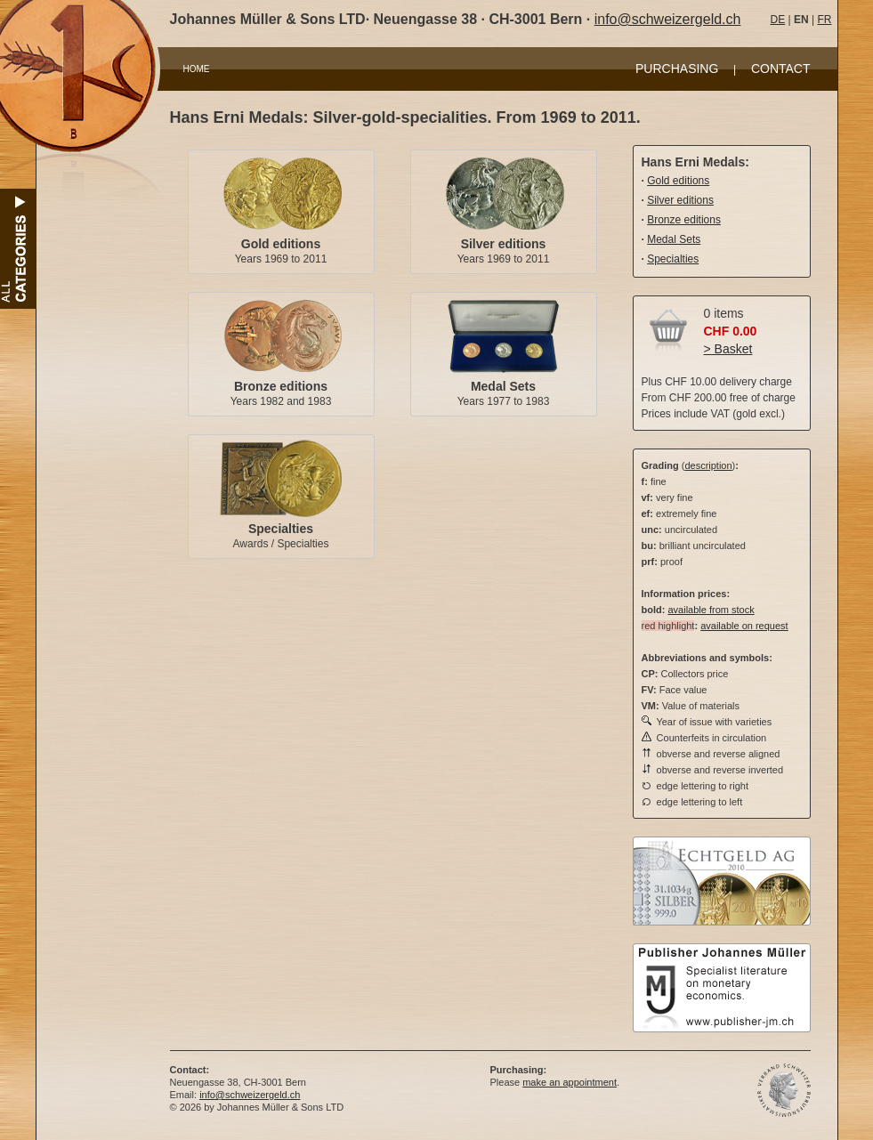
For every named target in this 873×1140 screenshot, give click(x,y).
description (708, 465)
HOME (196, 69)
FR (824, 19)
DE (778, 19)
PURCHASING (676, 68)
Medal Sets (503, 386)
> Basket (728, 349)
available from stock (710, 609)
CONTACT (781, 68)
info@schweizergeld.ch (667, 19)
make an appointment (569, 1082)
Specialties (280, 528)
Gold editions (280, 244)
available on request (744, 625)
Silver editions (503, 244)
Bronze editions (280, 386)
